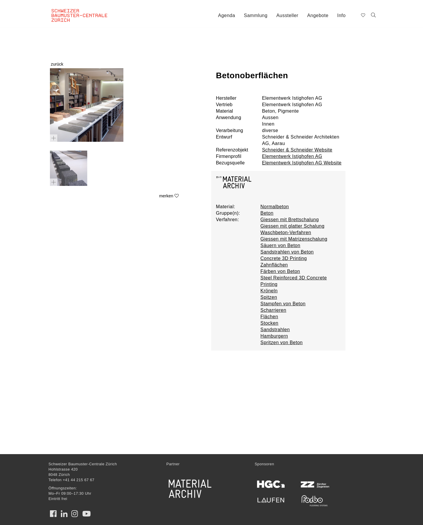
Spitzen (269, 297)
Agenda (226, 15)
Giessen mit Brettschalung (290, 219)
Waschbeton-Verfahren (286, 232)
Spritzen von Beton (282, 342)
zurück (57, 64)
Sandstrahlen (275, 329)
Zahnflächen (274, 264)
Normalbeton (275, 206)
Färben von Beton (280, 271)
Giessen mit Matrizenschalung (294, 238)
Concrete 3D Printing (284, 258)
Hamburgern (274, 336)
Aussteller (287, 15)
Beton (267, 213)
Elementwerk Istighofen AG (292, 156)
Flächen (269, 316)
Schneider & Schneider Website (297, 149)
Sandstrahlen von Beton (287, 251)
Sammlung (255, 15)
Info (341, 15)
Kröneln (269, 290)
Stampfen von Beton (283, 303)
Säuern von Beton (281, 245)
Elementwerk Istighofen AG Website (302, 162)
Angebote (317, 15)
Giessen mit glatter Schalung (293, 226)
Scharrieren (273, 310)
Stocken (269, 323)
